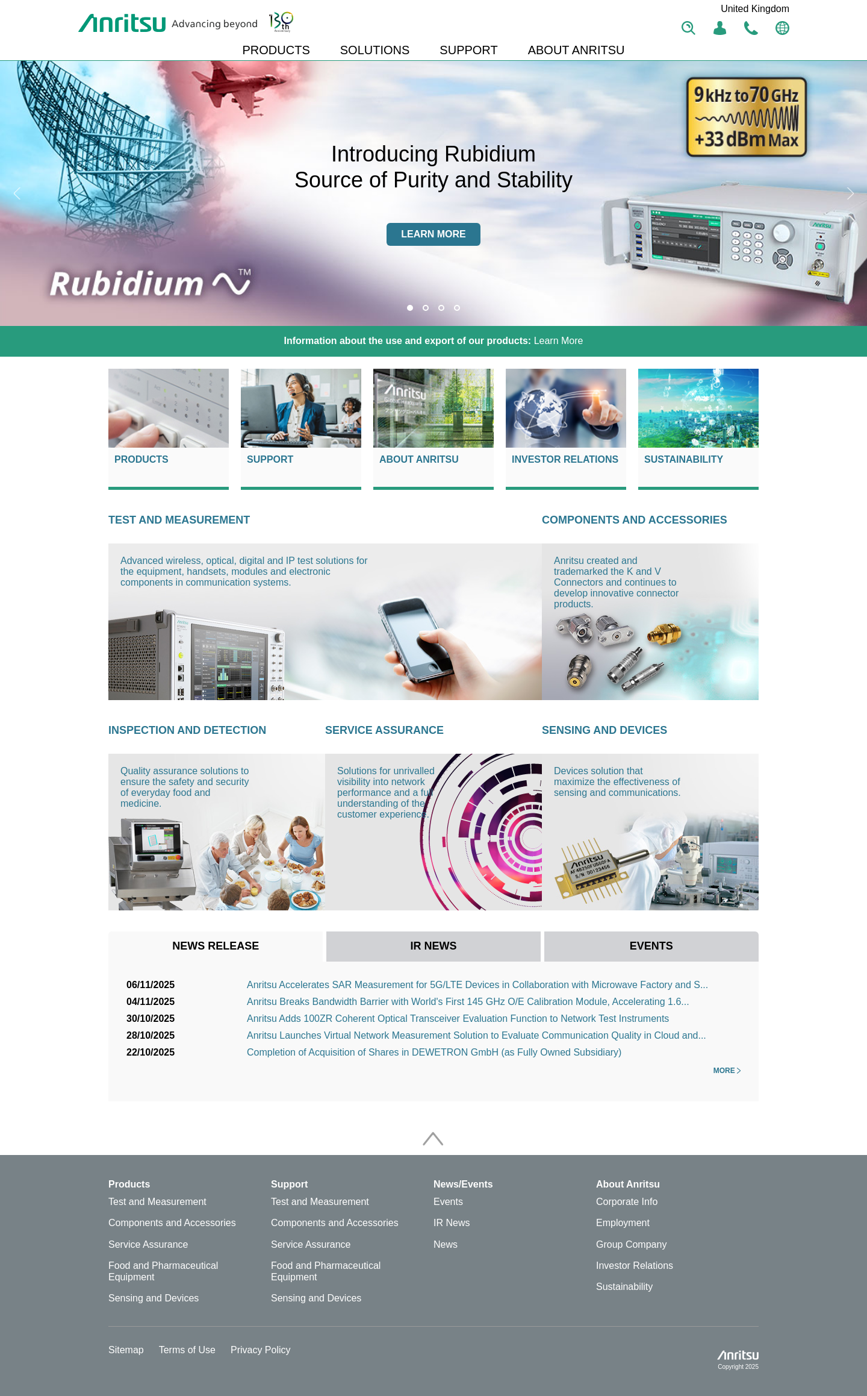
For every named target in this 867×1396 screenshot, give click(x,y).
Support (270, 459)
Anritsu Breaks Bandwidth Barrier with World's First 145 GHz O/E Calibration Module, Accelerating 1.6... (468, 1002)
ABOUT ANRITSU (576, 50)
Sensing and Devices (604, 730)
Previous (18, 193)
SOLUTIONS (375, 50)
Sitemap (126, 1350)
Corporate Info (626, 1202)
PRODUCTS (276, 50)
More (727, 1070)
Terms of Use (187, 1350)
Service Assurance (384, 730)
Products (141, 459)
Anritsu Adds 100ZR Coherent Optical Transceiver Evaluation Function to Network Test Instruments (458, 1018)
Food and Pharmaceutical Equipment (163, 1271)
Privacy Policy (261, 1350)
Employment (623, 1223)
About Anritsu (419, 459)
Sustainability (683, 459)
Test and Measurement (179, 520)
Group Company (631, 1244)
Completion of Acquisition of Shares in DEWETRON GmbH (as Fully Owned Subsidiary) (434, 1052)
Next (849, 193)
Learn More (433, 341)
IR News (452, 1223)
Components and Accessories (634, 520)
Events (448, 1202)
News (446, 1244)
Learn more (433, 234)
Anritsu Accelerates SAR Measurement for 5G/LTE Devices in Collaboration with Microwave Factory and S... (477, 985)
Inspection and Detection (187, 730)
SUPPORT (468, 50)
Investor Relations (565, 459)
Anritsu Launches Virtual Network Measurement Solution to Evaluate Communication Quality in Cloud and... (476, 1035)
